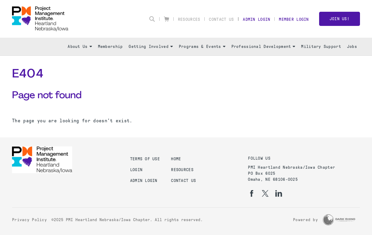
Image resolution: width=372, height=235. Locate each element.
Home (176, 159)
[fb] (251, 193)
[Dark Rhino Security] (338, 220)
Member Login (294, 19)
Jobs (352, 46)
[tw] (265, 193)
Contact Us (221, 19)
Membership (110, 46)
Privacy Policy (29, 220)
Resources (189, 19)
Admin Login (256, 19)
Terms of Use (145, 159)
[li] (278, 193)
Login (136, 170)
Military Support (321, 46)
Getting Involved (150, 46)
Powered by (305, 220)
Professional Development (263, 46)
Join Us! (339, 19)
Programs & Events (202, 46)
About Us (80, 46)
